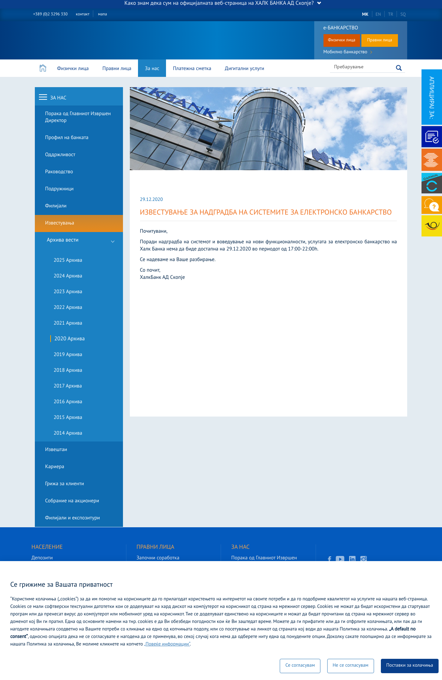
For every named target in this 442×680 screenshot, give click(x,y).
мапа (102, 14)
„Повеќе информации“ (167, 645)
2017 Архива (68, 386)
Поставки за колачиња (409, 666)
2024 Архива (68, 276)
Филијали (56, 206)
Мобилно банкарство (347, 53)
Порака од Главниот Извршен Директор (78, 117)
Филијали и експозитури (72, 518)
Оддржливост (60, 155)
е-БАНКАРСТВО (340, 28)
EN (378, 14)
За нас (152, 69)
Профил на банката (66, 138)
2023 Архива (68, 292)
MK (365, 14)
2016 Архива (68, 402)
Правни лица (379, 40)
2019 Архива (68, 355)
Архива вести (83, 242)
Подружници (59, 189)
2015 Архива (68, 417)
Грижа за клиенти (64, 484)
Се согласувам (300, 666)
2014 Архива (68, 433)
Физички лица (341, 40)
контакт (82, 14)
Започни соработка (158, 558)
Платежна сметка (192, 69)
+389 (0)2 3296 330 (50, 14)
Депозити (42, 558)
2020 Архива (69, 339)
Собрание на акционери (72, 501)
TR (390, 14)
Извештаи (56, 450)
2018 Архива (68, 370)
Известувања (59, 223)
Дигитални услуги (244, 69)
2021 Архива (68, 323)
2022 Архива (68, 307)
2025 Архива (68, 260)
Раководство (59, 172)
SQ (403, 14)
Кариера (54, 467)
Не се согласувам (351, 666)
